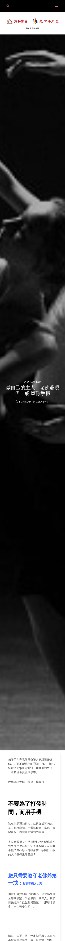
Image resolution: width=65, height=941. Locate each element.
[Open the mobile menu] (56, 5)
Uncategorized (32, 382)
